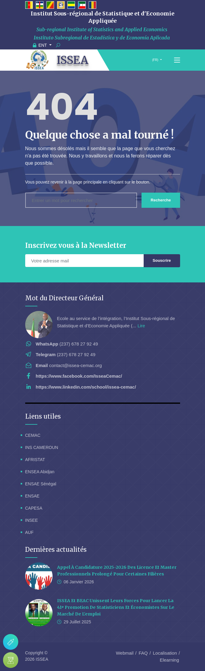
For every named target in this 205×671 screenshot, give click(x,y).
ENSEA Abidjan (40, 471)
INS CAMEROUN (41, 447)
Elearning (169, 660)
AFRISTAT (35, 459)
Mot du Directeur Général (64, 298)
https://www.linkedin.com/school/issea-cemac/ (86, 386)
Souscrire (162, 260)
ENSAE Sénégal (40, 483)
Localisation (165, 653)
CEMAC (33, 435)
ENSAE (32, 496)
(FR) (155, 60)
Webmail (124, 653)
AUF (29, 532)
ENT (40, 45)
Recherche (161, 200)
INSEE (31, 520)
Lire (141, 325)
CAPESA (34, 508)
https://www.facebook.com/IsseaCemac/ (79, 376)
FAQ (143, 653)
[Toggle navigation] (177, 60)
